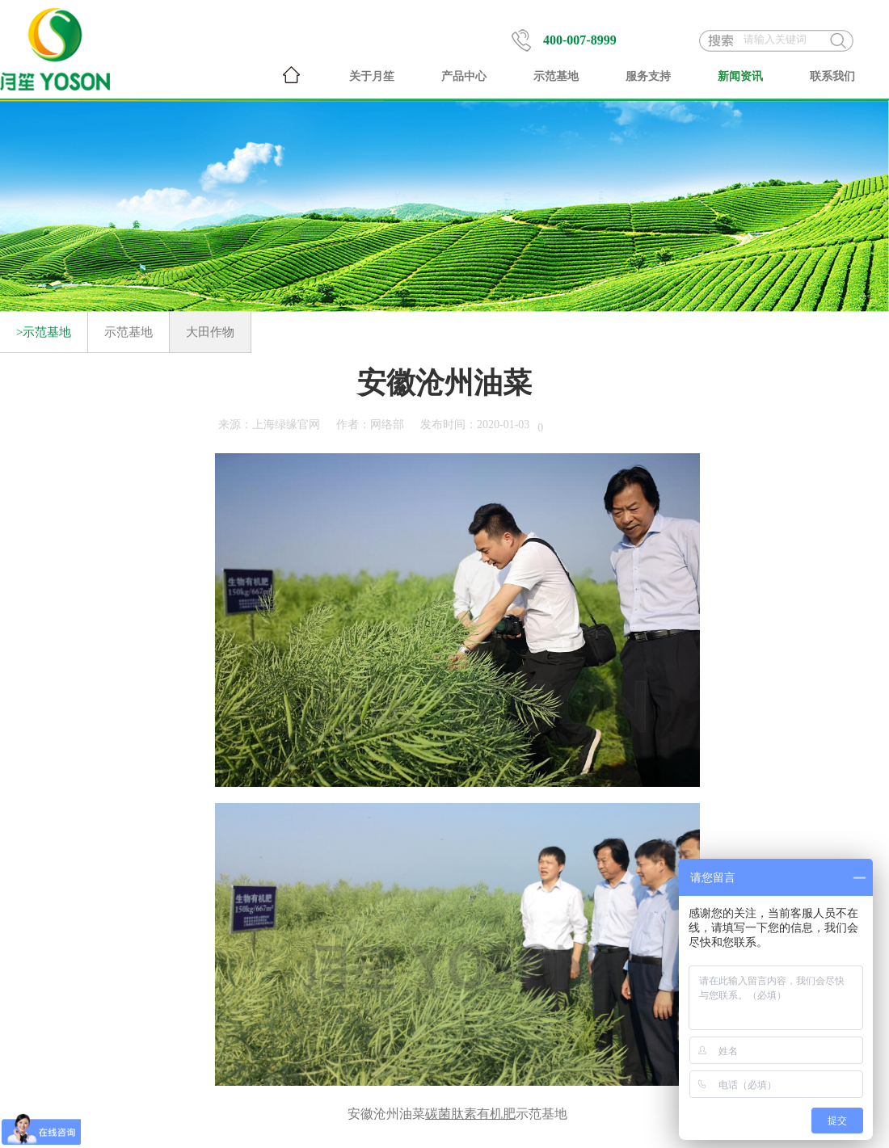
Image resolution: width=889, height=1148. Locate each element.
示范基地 (556, 76)
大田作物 (210, 332)
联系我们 (832, 76)
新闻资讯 (740, 76)
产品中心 (464, 76)
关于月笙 (371, 76)
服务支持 (648, 76)
